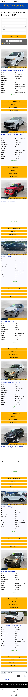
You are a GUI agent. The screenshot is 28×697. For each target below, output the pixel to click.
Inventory (7, 684)
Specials (12, 684)
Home (2, 684)
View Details (14, 110)
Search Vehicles (14, 36)
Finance (25, 684)
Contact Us (21, 686)
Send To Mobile (14, 107)
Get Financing (14, 104)
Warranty (6, 686)
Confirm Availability (14, 101)
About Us (16, 686)
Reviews (11, 686)
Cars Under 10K (18, 684)
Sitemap (20, 690)
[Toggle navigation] (25, 1)
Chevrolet (5, 679)
